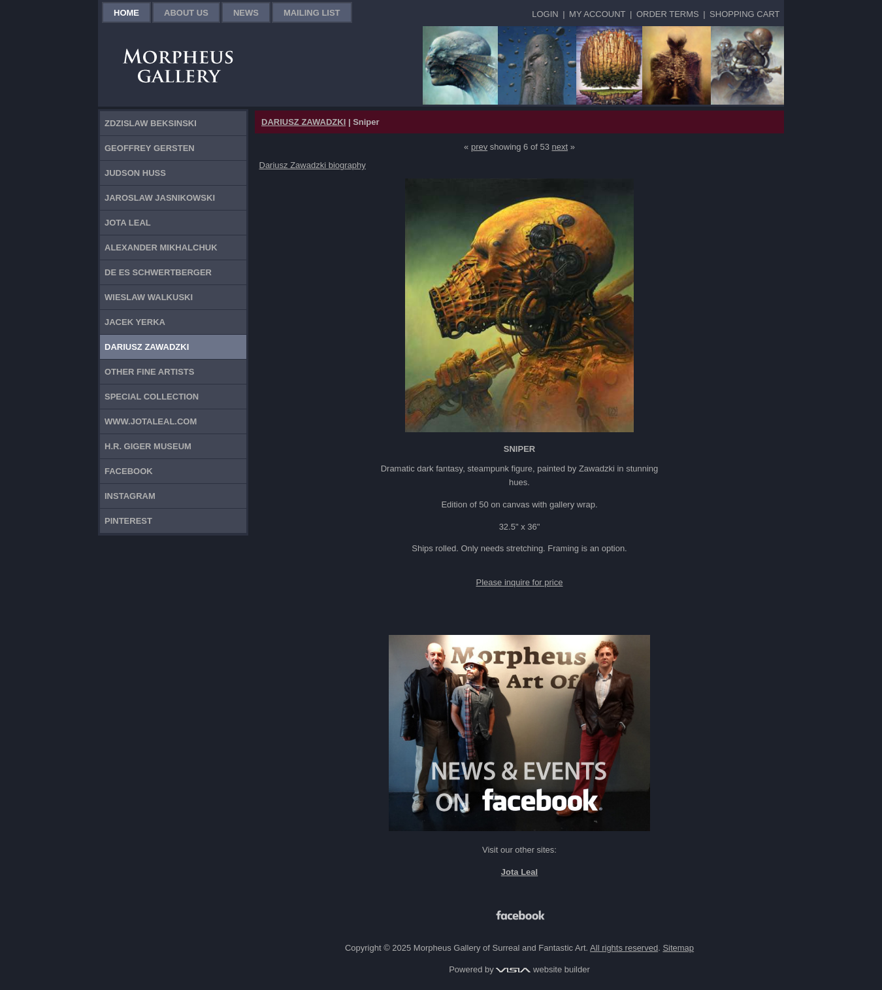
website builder (542, 969)
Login (545, 14)
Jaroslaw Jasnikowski (160, 198)
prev (479, 147)
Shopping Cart (744, 14)
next (560, 147)
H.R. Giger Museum (148, 446)
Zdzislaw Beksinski (151, 123)
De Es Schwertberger (158, 272)
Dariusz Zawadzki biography (312, 165)
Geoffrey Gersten (150, 148)
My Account (597, 14)
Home (126, 13)
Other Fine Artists (149, 372)
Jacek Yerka (135, 322)
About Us (186, 13)
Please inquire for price (519, 582)
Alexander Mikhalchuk (161, 247)
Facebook (129, 471)
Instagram (130, 496)
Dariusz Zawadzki (147, 347)
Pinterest (128, 521)
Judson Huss (135, 173)
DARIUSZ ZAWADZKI (303, 122)
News (246, 13)
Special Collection (152, 396)
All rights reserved (624, 948)
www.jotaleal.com (151, 421)
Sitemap (678, 948)
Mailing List (312, 13)
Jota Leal (128, 223)
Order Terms (667, 14)
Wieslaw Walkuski (149, 297)
